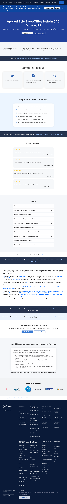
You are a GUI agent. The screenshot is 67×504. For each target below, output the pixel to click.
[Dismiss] (62, 8)
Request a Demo (61, 3)
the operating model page (50, 316)
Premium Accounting (49, 8)
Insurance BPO (21, 2)
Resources (48, 2)
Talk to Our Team (39, 33)
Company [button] (54, 2)
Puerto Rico (17, 398)
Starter (15, 2)
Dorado (23, 398)
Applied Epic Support (8, 398)
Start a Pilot (27, 33)
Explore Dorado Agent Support (48, 254)
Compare (42, 2)
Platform (10, 2)
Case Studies (28, 2)
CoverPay (57, 8)
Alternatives (36, 2)
